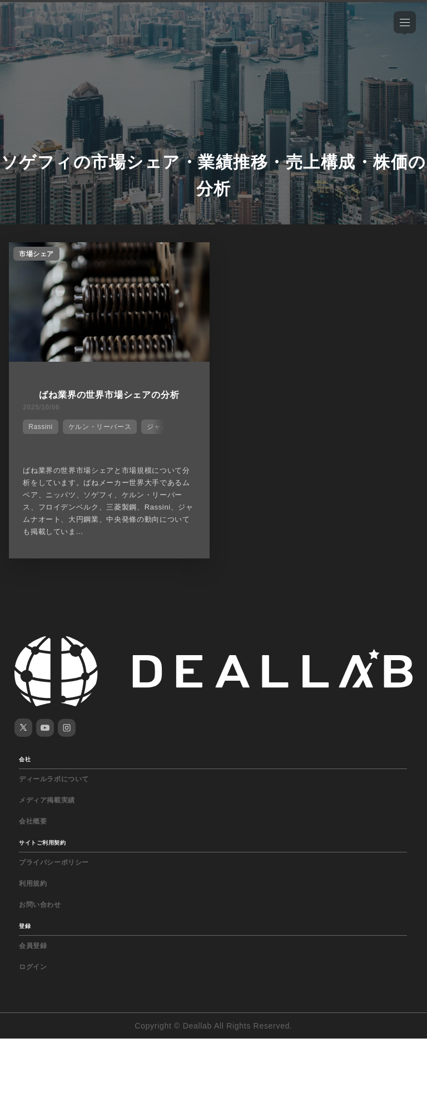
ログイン (33, 967)
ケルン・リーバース (99, 427)
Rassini (40, 427)
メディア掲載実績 (47, 800)
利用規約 (33, 883)
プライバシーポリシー (54, 862)
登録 (25, 926)
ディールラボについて (54, 779)
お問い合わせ (40, 905)
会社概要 (33, 821)
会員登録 (33, 946)
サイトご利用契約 (42, 843)
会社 (25, 759)
